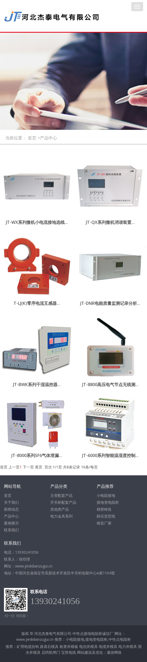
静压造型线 (106, 516)
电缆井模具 (108, 646)
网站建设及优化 (90, 652)
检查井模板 (69, 646)
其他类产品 (59, 509)
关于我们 (11, 502)
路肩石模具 (49, 646)
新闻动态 (11, 509)
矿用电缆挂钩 (28, 646)
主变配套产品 (61, 495)
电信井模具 (88, 646)
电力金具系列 (61, 516)
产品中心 (11, 516)
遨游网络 (114, 652)
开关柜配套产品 (63, 502)
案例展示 (11, 523)
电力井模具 (127, 646)
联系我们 (11, 529)
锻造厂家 (104, 523)
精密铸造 (104, 509)
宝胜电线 (68, 652)
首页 (32, 138)
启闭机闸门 (51, 652)
